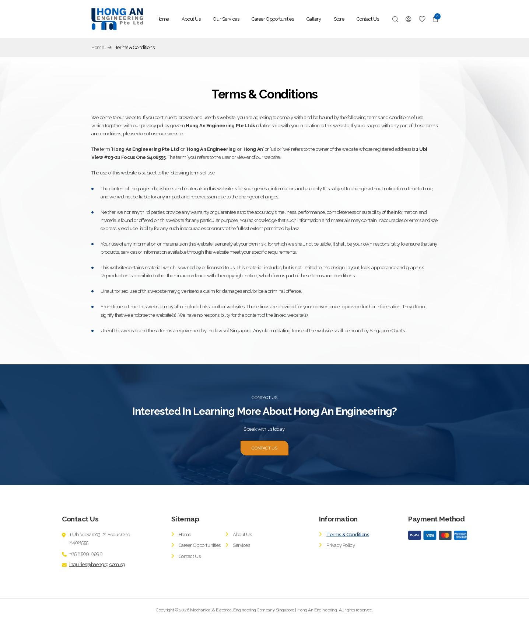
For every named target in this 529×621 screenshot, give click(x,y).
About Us (191, 19)
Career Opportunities (273, 19)
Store (339, 19)
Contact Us (368, 19)
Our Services (226, 19)
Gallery (313, 19)
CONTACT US (264, 448)
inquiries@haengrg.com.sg (97, 564)
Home (163, 19)
